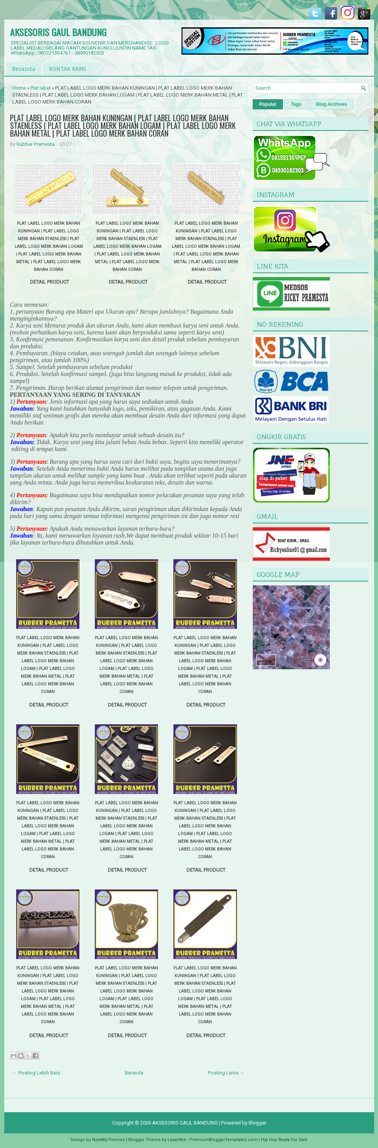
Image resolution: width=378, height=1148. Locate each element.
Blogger (257, 1123)
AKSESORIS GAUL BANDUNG (58, 32)
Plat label (40, 88)
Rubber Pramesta (36, 144)
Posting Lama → (226, 1073)
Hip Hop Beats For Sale (284, 1139)
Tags (296, 104)
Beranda (23, 68)
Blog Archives (331, 104)
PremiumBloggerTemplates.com (223, 1139)
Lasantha (177, 1139)
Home (19, 88)
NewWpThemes (108, 1139)
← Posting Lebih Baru (36, 1073)
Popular (268, 104)
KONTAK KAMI (67, 68)
